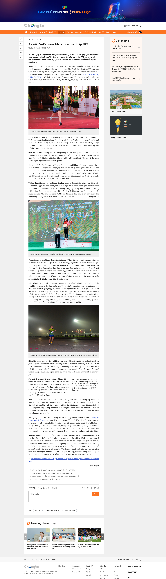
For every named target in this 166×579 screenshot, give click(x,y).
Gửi (95, 494)
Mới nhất (54, 488)
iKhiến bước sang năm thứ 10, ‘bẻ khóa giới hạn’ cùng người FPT (63, 541)
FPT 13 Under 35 (95, 32)
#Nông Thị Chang (69, 505)
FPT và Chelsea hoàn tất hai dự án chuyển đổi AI (88, 540)
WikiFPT (116, 572)
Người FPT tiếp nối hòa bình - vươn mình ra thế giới (126, 79)
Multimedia (83, 32)
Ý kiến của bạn (64, 494)
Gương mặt (89, 563)
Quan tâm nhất (43, 488)
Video (115, 563)
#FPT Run (38, 505)
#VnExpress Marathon (52, 505)
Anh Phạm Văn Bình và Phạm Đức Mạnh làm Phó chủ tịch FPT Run (53, 470)
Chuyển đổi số (76, 563)
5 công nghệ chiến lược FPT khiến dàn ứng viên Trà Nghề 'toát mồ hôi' (37, 541)
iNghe (115, 32)
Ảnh (115, 566)
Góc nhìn (88, 569)
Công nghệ (44, 32)
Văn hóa (64, 32)
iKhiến (102, 563)
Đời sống (88, 566)
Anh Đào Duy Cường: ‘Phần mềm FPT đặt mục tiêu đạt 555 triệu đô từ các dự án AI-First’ (126, 69)
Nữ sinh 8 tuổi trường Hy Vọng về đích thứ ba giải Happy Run (51, 473)
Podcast (116, 569)
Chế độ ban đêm (134, 32)
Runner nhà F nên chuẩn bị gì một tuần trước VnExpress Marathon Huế (54, 476)
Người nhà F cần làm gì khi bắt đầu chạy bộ (45, 479)
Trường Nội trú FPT (118, 111)
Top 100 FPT (132, 567)
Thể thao (73, 32)
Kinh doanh (33, 32)
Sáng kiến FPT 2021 (119, 138)
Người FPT (54, 32)
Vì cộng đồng (104, 569)
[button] (102, 531)
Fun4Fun (102, 566)
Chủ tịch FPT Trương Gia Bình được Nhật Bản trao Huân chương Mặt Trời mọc (126, 57)
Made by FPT (76, 566)
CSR (121, 32)
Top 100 (107, 32)
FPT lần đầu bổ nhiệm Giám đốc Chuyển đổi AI (126, 47)
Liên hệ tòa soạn (30, 554)
